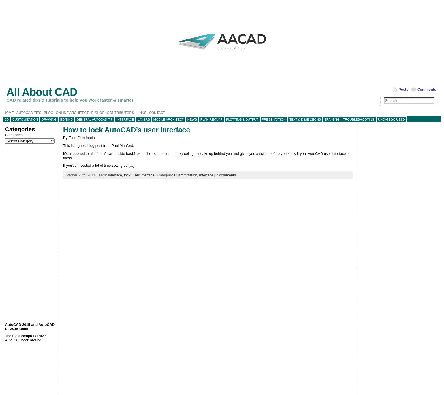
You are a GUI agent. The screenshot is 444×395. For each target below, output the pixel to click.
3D (7, 119)
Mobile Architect (168, 119)
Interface (125, 119)
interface (115, 175)
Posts (403, 89)
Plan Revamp (211, 119)
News (192, 119)
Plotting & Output (242, 119)
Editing (66, 119)
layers (144, 119)
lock (127, 175)
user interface (144, 175)
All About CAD (42, 92)
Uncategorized (391, 119)
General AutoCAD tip (94, 119)
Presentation (274, 119)
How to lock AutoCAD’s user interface (126, 130)
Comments (426, 89)
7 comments (226, 175)
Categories (14, 135)
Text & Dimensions (305, 119)
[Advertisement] (30, 233)
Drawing (49, 119)
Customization (25, 119)
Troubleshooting (358, 119)
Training (332, 119)
